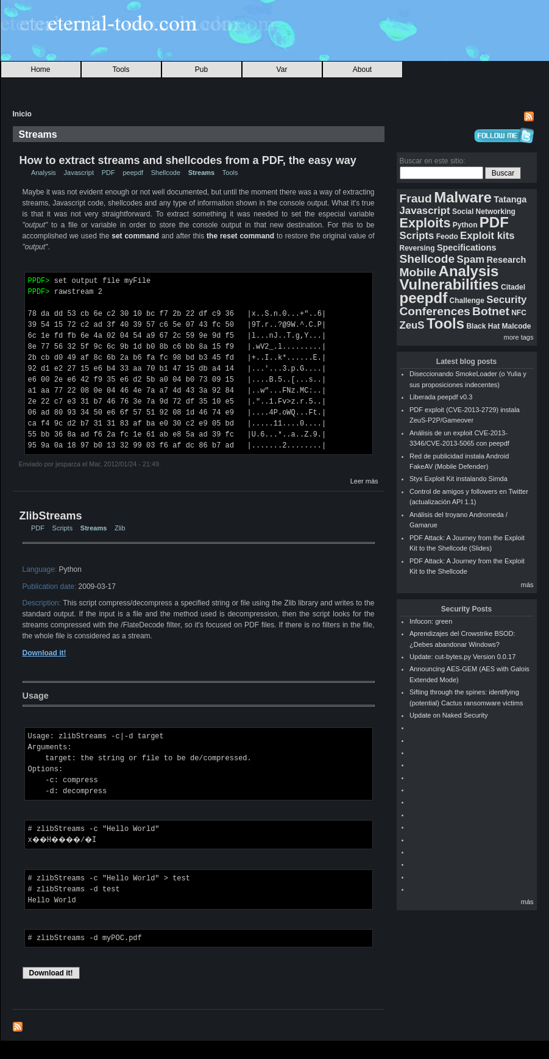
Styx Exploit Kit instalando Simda (458, 478)
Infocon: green (430, 621)
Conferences (435, 311)
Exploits (425, 222)
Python (465, 225)
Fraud (416, 198)
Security (506, 299)
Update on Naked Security (448, 715)
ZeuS (412, 325)
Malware (463, 197)
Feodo (447, 236)
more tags (519, 337)
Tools (120, 69)
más (527, 584)
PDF (108, 172)
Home (40, 69)
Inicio (22, 114)
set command (135, 236)
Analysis (43, 172)
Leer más (364, 481)
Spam (470, 259)
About (362, 69)
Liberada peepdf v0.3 (440, 397)
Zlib (120, 528)
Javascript (79, 172)
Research (506, 260)
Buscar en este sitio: (433, 161)
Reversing (417, 248)
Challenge (467, 300)
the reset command (240, 236)
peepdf (132, 172)
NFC (518, 312)
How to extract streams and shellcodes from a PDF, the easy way (187, 160)
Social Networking (483, 211)
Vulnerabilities (449, 284)
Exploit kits (487, 235)
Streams (201, 172)
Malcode (516, 326)
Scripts (62, 528)
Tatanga (510, 199)
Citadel (513, 287)
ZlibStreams (50, 516)
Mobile (418, 272)
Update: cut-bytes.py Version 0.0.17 (462, 656)
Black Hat (483, 326)
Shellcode (165, 172)
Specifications (467, 247)
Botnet (490, 311)
